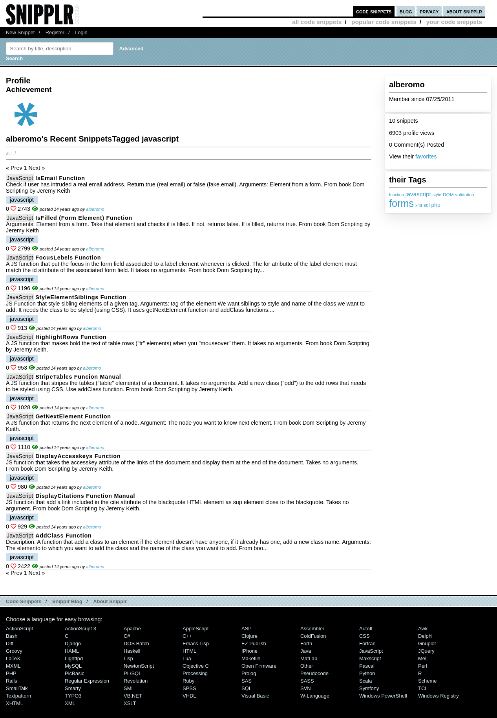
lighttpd (74, 658)
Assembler (312, 628)
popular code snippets (384, 21)
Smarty (73, 688)
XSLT (130, 703)
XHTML (14, 703)
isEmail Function (60, 178)
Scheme (427, 681)
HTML (189, 651)
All (9, 153)
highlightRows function (70, 337)
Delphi (425, 636)
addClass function (63, 535)
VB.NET (133, 696)
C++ (187, 636)
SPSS (189, 688)
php (435, 205)
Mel (422, 658)
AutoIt (366, 628)
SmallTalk (16, 688)
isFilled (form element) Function (83, 218)
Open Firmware (258, 666)
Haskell (132, 651)
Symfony (369, 688)
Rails (11, 681)
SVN (305, 688)
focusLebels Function (68, 257)
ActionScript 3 (80, 628)
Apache (132, 628)
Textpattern (18, 696)
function (396, 194)
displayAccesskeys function (78, 456)
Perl (422, 666)
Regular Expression (87, 681)
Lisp (128, 658)
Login (81, 32)
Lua (187, 658)
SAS (246, 681)
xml (418, 205)
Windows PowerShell (383, 696)
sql (427, 205)
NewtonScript (139, 666)
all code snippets (317, 21)
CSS (364, 636)
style (437, 194)
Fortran (367, 643)
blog (406, 11)
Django (73, 643)
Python (367, 673)
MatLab (308, 658)
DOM (448, 194)
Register (55, 32)
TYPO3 (73, 696)
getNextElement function (73, 416)
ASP (246, 628)
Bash (12, 636)
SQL (246, 688)
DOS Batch (136, 643)
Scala (365, 681)
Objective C (196, 666)
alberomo (95, 209)
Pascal (367, 666)
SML (129, 688)
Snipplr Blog (67, 601)
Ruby (188, 681)
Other (306, 666)
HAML (72, 651)
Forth (306, 643)
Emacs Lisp (196, 643)
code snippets (374, 11)
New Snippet (20, 32)
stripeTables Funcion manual (78, 377)
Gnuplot (427, 643)
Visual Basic (255, 696)
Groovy (14, 651)
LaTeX (13, 658)
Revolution (136, 681)
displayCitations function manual (85, 496)
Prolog (248, 673)
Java (305, 651)
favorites (426, 156)
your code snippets (454, 21)
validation (464, 194)
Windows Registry (438, 696)
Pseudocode (314, 673)
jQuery (426, 651)
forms (401, 203)
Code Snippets (24, 601)
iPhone (249, 651)
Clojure (249, 636)
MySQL (73, 666)
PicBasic (74, 673)
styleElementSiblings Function (80, 297)
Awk (423, 628)
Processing (195, 673)
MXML (13, 666)
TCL (423, 688)
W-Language (314, 696)
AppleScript (195, 628)
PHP (11, 673)
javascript (418, 194)
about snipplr (464, 11)
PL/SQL (132, 673)
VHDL (189, 696)
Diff (9, 643)
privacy (429, 11)
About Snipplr (110, 601)
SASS (307, 681)
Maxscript (370, 658)
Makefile (250, 658)
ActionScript (19, 628)
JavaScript (20, 178)
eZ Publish (253, 643)
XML (70, 703)
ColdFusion (313, 636)
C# (127, 636)
